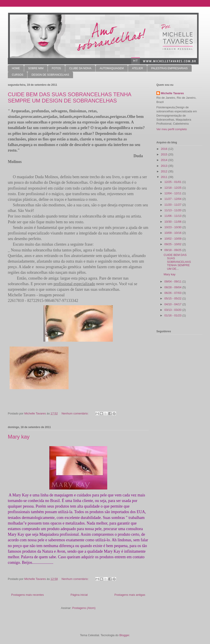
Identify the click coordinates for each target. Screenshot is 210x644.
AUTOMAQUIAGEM (112, 68)
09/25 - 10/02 (173, 244)
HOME (16, 68)
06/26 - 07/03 (173, 293)
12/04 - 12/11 (173, 193)
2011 (164, 177)
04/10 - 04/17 (173, 304)
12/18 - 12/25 (173, 187)
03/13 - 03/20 (173, 310)
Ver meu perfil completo (171, 129)
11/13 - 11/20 (173, 210)
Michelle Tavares (172, 93)
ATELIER (137, 68)
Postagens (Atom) (83, 608)
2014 (164, 160)
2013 (164, 165)
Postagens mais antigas (129, 594)
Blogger (124, 635)
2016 (164, 149)
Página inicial (79, 594)
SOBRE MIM (36, 68)
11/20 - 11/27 (173, 204)
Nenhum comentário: (75, 413)
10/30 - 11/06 (173, 221)
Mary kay (18, 437)
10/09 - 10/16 (173, 232)
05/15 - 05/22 (173, 298)
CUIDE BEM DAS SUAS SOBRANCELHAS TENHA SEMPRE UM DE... (177, 261)
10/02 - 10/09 (173, 238)
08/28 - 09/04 (173, 287)
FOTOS (56, 68)
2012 (164, 171)
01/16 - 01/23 (173, 315)
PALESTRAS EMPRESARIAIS (169, 68)
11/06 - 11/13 (173, 215)
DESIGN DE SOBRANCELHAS (50, 74)
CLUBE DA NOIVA (80, 68)
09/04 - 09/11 (173, 281)
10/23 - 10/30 (173, 227)
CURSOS (17, 74)
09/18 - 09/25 (173, 250)
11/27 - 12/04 (173, 199)
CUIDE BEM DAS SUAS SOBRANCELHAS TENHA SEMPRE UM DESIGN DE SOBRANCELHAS (69, 97)
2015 (164, 154)
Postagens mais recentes (27, 594)
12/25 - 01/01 (173, 182)
